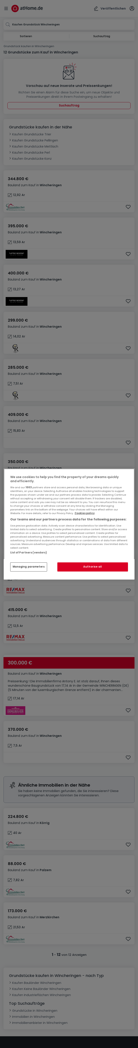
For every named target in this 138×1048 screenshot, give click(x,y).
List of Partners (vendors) (28, 552)
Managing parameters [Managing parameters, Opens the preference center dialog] (29, 566)
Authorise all (92, 566)
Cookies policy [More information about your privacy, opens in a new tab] (85, 513)
